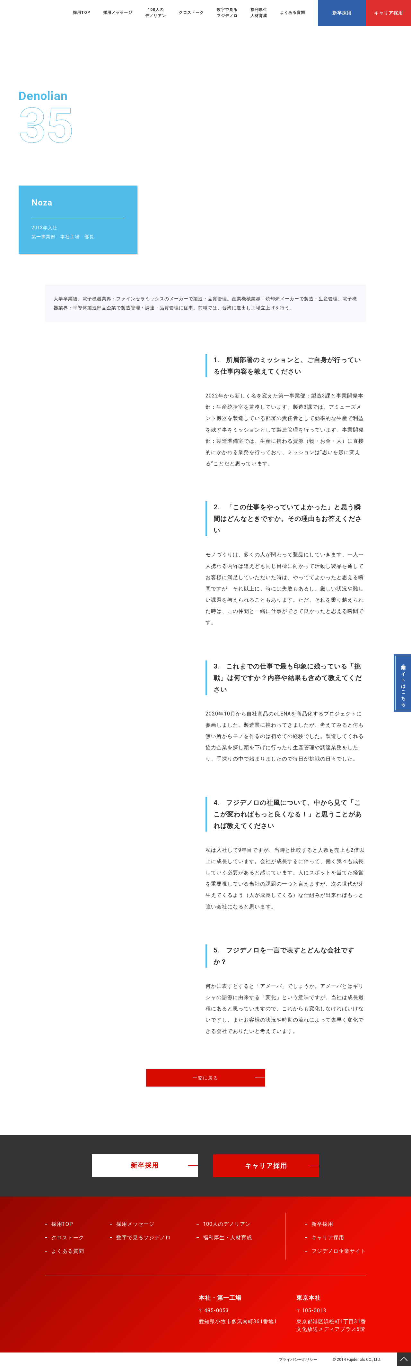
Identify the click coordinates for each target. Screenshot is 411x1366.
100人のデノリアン (155, 12)
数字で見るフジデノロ (227, 12)
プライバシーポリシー (297, 1359)
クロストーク (191, 12)
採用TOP (81, 12)
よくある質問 (292, 12)
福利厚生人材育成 (258, 12)
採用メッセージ (117, 12)
